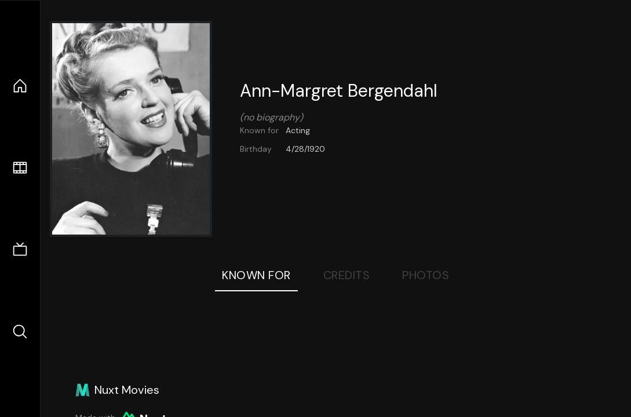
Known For (256, 275)
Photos (425, 275)
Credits (346, 275)
